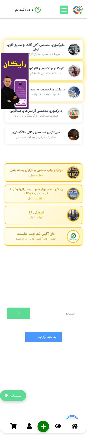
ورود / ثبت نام (24, 9)
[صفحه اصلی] (78, 9)
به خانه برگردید (43, 337)
